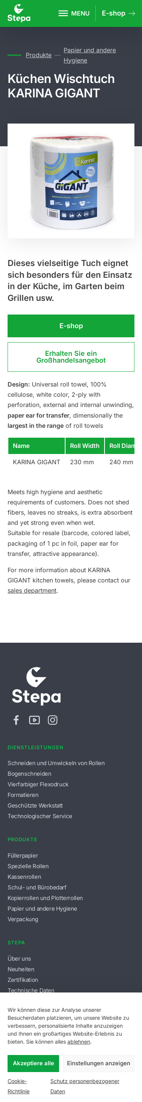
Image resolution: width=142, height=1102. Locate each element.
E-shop (71, 326)
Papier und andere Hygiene (90, 55)
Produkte (38, 55)
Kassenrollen (24, 876)
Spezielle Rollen (28, 866)
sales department (32, 590)
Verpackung (23, 919)
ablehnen (78, 1041)
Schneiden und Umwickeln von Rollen (56, 763)
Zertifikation (23, 979)
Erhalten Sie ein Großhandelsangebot (71, 356)
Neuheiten (21, 969)
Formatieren (23, 794)
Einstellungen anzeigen (98, 1063)
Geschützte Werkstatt (35, 805)
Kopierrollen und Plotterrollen (45, 898)
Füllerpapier (23, 855)
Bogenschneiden (29, 773)
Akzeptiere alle (33, 1063)
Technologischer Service (40, 816)
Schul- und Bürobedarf (37, 887)
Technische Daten (31, 990)
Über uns (19, 958)
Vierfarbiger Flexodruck (38, 784)
